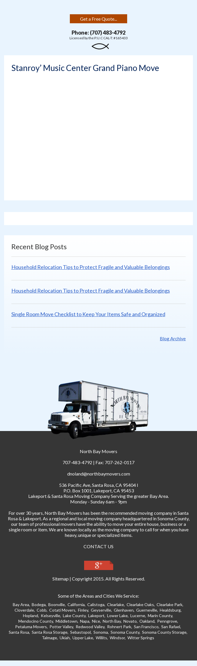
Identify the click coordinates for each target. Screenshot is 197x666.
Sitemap (60, 578)
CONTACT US (98, 546)
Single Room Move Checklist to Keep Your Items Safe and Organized (88, 314)
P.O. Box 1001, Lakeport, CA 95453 (98, 490)
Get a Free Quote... (98, 19)
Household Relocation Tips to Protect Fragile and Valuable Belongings (90, 267)
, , (97, 485)
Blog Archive (173, 338)
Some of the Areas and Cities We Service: (98, 596)
